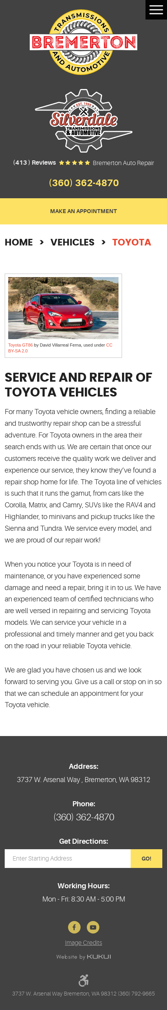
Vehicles (72, 242)
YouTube (93, 927)
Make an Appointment (83, 211)
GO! (146, 858)
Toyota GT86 (20, 345)
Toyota (131, 242)
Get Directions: (83, 841)
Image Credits (83, 942)
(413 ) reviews (34, 163)
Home (19, 242)
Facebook (74, 927)
